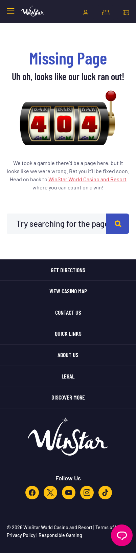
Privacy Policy (21, 535)
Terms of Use (109, 527)
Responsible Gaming (60, 535)
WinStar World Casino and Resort (87, 179)
